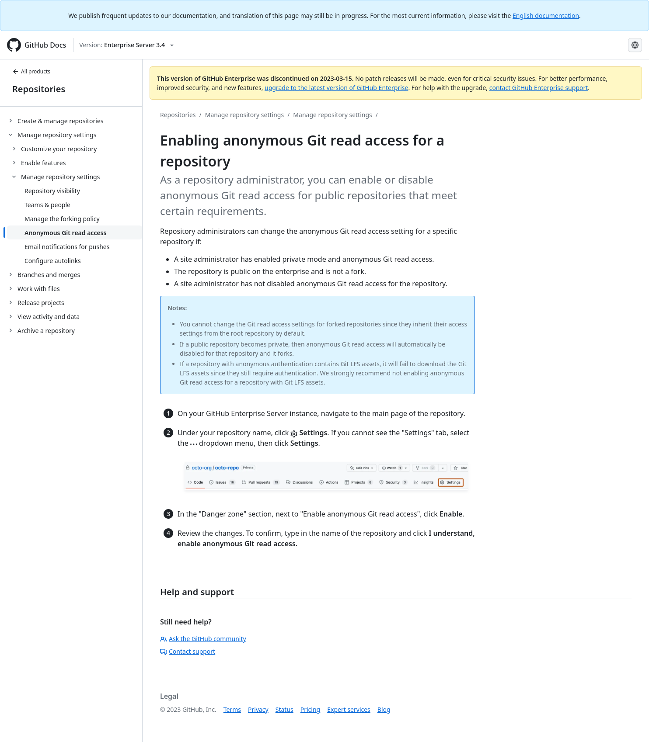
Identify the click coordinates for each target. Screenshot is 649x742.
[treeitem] (74, 121)
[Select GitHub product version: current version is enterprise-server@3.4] (126, 45)
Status (284, 709)
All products (31, 71)
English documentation (546, 15)
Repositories (38, 89)
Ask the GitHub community (203, 639)
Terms (232, 709)
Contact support (187, 651)
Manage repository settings (244, 115)
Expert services (348, 709)
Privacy (258, 709)
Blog (384, 709)
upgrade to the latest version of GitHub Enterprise (336, 87)
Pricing (310, 709)
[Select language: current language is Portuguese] (635, 45)
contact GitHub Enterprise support (538, 87)
